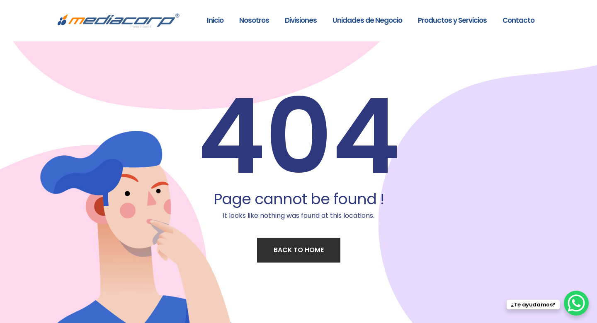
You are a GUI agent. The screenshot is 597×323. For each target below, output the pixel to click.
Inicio (215, 20)
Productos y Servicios (452, 20)
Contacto (518, 20)
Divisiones (301, 20)
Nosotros (254, 20)
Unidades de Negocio (367, 20)
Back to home (298, 250)
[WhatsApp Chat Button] (576, 303)
